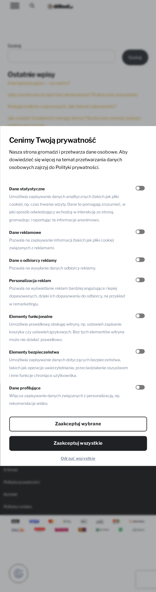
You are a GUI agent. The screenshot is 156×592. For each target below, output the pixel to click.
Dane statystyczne (27, 188)
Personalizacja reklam (30, 280)
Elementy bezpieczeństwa (34, 352)
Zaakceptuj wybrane (78, 424)
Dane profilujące (24, 387)
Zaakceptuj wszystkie (78, 443)
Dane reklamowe (25, 232)
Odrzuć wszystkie (78, 458)
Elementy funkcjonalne (30, 316)
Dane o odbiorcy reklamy (33, 260)
